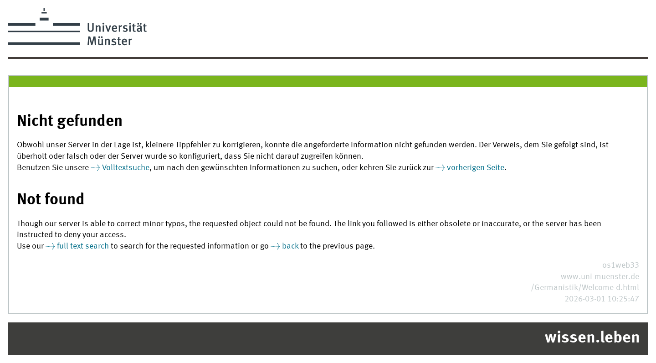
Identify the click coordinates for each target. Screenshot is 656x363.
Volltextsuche (125, 168)
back (290, 246)
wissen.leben (592, 338)
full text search (83, 246)
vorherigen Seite (475, 168)
